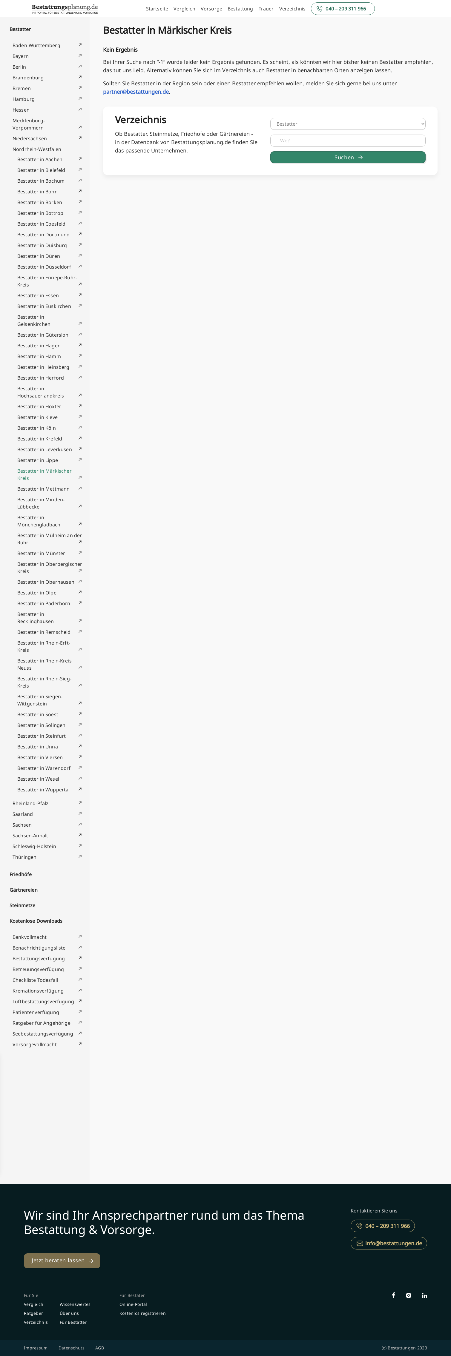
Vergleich (184, 8)
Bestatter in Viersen (40, 757)
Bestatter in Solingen (41, 725)
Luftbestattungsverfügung (43, 1001)
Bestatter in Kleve (37, 417)
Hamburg (24, 99)
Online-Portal (133, 1304)
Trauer (266, 8)
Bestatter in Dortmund (43, 234)
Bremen (22, 88)
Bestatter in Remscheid (44, 632)
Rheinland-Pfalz (30, 803)
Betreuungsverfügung (38, 969)
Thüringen (24, 857)
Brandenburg (28, 77)
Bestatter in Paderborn (43, 603)
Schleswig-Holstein (34, 846)
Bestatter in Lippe (37, 460)
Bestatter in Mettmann (43, 489)
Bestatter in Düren (38, 256)
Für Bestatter (73, 1322)
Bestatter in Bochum (41, 181)
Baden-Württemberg (36, 45)
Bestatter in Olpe (36, 592)
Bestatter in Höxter (39, 406)
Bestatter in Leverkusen (44, 449)
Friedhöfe (21, 874)
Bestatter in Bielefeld (41, 170)
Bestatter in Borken (39, 202)
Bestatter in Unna (37, 746)
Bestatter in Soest (37, 714)
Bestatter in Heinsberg (43, 367)
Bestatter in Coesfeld (41, 224)
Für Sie (31, 1295)
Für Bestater (132, 1295)
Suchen (344, 157)
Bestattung (240, 8)
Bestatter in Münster (41, 553)
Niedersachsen (30, 138)
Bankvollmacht (30, 937)
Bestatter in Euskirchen (44, 306)
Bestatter (20, 29)
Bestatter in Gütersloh (43, 335)
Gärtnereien (24, 890)
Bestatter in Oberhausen (45, 582)
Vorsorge (211, 8)
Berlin (19, 67)
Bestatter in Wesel (38, 779)
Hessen (21, 110)
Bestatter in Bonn (37, 191)
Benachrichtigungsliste (39, 947)
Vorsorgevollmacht (35, 1044)
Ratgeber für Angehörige (41, 1023)
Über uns (69, 1313)
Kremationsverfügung (38, 990)
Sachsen (22, 825)
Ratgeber (33, 1313)
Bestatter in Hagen (39, 345)
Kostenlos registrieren (142, 1313)
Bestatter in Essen (38, 295)
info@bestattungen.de (393, 1243)
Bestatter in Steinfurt (41, 736)
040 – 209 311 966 (346, 8)
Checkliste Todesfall (35, 980)
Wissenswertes (75, 1304)
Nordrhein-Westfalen (37, 149)
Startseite (157, 8)
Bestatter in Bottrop (40, 213)
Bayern (21, 56)
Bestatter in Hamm (39, 356)
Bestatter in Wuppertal (43, 789)
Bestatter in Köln (36, 428)
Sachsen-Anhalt (30, 835)
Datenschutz (72, 1348)
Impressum (36, 1348)
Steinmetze (23, 905)
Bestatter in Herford (40, 378)
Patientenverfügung (36, 1012)
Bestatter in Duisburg (42, 245)
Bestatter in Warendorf (44, 768)
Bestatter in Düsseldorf (44, 267)
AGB (99, 1348)
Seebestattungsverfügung (43, 1033)
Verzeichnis (292, 8)
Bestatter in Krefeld (39, 438)
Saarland (23, 814)
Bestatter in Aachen (39, 159)
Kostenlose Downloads (36, 921)
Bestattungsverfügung (39, 958)
